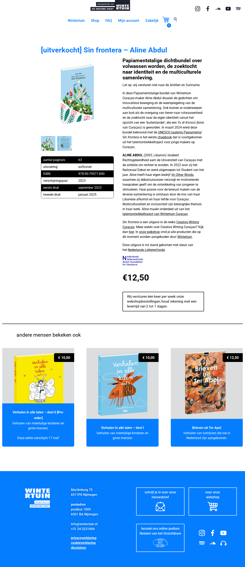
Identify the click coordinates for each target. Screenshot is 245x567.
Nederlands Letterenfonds (146, 250)
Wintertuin (76, 20)
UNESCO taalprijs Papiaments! (180, 132)
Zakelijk (151, 20)
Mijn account (128, 20)
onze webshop (149, 232)
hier (131, 232)
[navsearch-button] (175, 20)
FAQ (108, 20)
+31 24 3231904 (83, 528)
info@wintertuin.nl (84, 523)
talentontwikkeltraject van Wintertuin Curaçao (155, 214)
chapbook (165, 137)
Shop (95, 20)
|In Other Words (182, 175)
